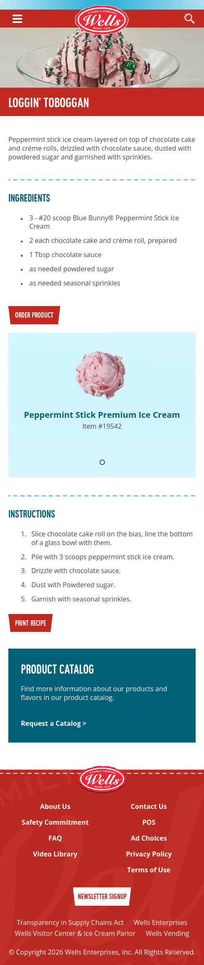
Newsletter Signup (102, 897)
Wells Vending (167, 933)
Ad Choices (149, 838)
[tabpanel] (102, 405)
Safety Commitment (55, 822)
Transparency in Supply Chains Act (70, 922)
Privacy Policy (149, 854)
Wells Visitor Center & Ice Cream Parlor (75, 933)
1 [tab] (102, 462)
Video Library (55, 854)
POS (149, 822)
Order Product (34, 316)
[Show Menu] (17, 18)
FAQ (55, 838)
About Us (55, 806)
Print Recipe (30, 624)
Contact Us (149, 806)
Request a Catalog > (54, 723)
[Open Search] (189, 19)
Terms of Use (149, 870)
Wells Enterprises (160, 922)
